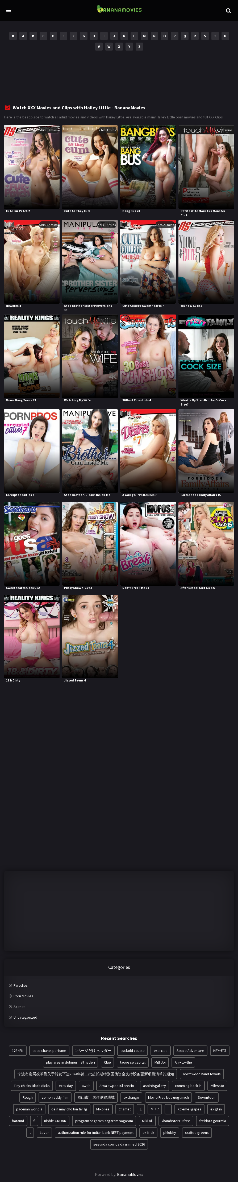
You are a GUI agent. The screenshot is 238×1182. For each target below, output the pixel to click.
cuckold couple (132, 1050)
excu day (66, 1085)
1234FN (17, 1050)
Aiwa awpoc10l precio (116, 1085)
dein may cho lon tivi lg (69, 1109)
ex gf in (216, 1109)
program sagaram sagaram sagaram (104, 1120)
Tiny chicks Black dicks (32, 1085)
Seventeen (206, 1097)
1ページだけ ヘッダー (93, 1050)
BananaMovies (130, 1174)
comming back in (188, 1085)
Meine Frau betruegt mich (168, 1097)
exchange (131, 1097)
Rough (28, 1097)
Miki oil (147, 1120)
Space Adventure (190, 1050)
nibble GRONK (55, 1120)
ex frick (148, 1132)
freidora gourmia (212, 1120)
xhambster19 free (176, 1120)
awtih (86, 1085)
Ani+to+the (183, 1062)
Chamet (125, 1109)
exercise (161, 1050)
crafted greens (197, 1132)
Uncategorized (25, 1017)
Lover (44, 1132)
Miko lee (103, 1109)
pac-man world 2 (29, 1109)
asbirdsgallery (154, 1085)
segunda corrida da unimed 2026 (119, 1144)
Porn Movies (23, 996)
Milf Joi (160, 1062)
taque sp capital (132, 1062)
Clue (107, 1062)
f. (34, 1120)
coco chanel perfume (49, 1050)
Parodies (21, 985)
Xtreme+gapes (189, 1109)
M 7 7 (155, 1109)
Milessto (217, 1085)
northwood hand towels (202, 1074)
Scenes (20, 1006)
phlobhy (169, 1132)
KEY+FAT (219, 1050)
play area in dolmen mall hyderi (70, 1062)
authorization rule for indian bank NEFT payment (95, 1132)
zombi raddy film (55, 1097)
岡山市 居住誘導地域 (96, 1097)
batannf (18, 1120)
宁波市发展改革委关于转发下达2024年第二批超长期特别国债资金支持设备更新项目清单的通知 (96, 1074)
